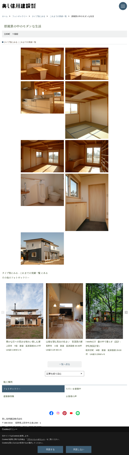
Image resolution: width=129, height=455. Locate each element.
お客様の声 (71, 396)
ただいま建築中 (73, 388)
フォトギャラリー (11, 388)
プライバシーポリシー (36, 439)
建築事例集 (8, 396)
